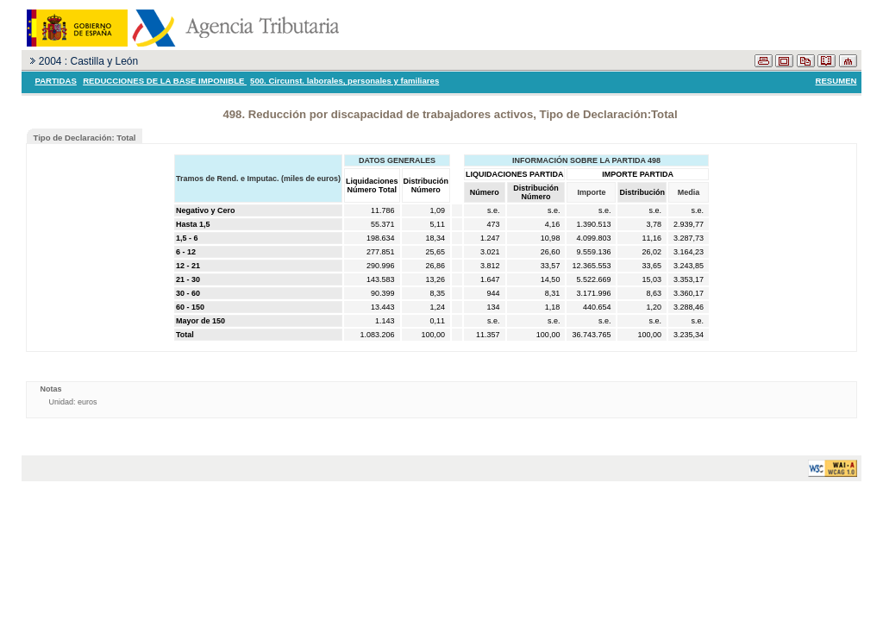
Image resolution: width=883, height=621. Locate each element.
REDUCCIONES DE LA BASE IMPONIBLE (165, 80)
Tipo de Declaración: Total (84, 137)
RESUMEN (836, 80)
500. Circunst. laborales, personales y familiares (344, 80)
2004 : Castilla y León (88, 61)
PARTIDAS (55, 80)
